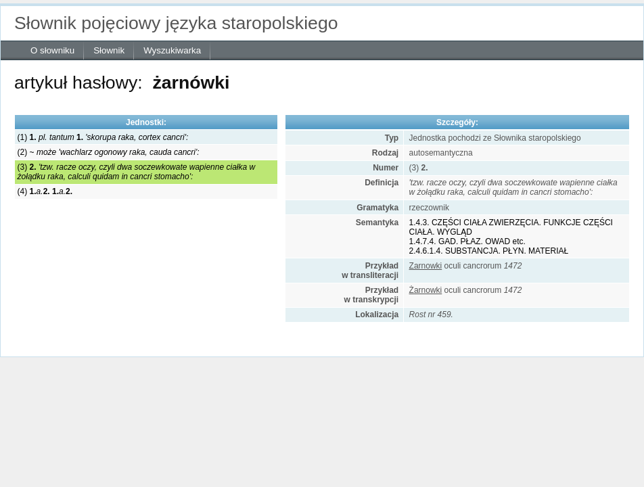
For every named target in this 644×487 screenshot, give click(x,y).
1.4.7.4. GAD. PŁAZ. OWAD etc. (467, 241)
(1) (103, 137)
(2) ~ (109, 152)
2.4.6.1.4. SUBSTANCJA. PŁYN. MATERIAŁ (489, 251)
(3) (137, 171)
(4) (45, 191)
